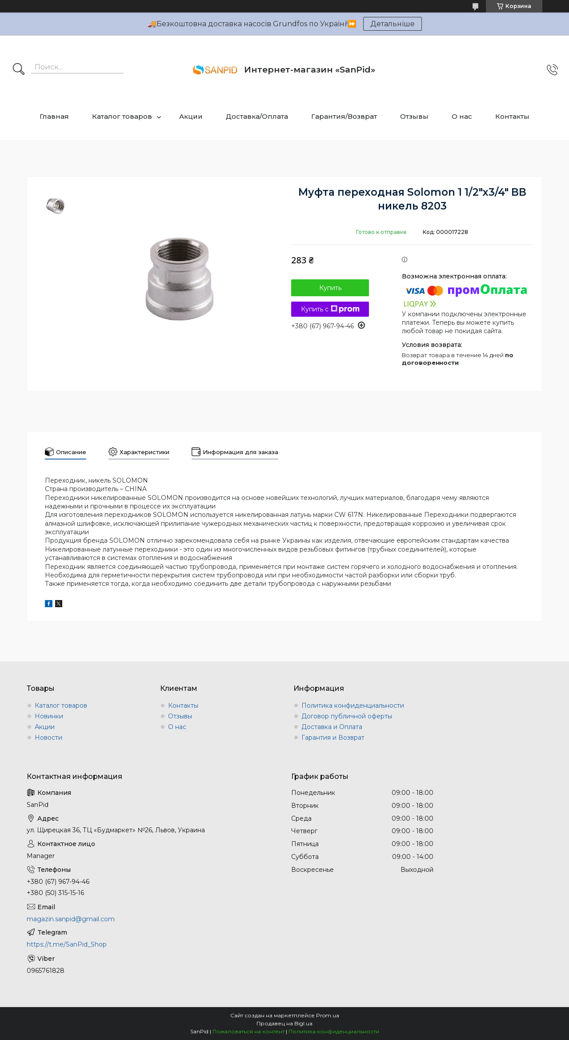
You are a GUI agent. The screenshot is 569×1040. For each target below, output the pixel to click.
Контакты (512, 116)
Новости (48, 738)
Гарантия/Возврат (344, 116)
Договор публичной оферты (346, 716)
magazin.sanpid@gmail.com (71, 919)
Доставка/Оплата (257, 116)
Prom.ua (327, 1015)
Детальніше (392, 24)
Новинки (49, 716)
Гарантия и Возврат (333, 738)
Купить (330, 288)
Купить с (330, 309)
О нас (462, 116)
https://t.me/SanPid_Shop (67, 944)
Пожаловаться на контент (248, 1031)
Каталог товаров (122, 116)
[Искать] (18, 69)
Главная (54, 116)
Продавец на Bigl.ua (284, 1023)
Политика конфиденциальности (352, 705)
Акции (191, 116)
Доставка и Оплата (331, 727)
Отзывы (414, 116)
